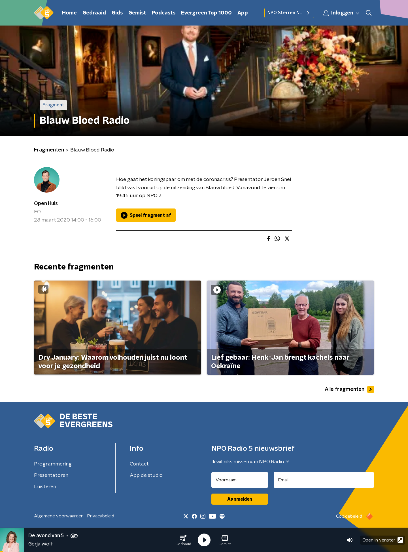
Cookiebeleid (349, 516)
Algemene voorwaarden (59, 516)
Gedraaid (94, 13)
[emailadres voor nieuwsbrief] (324, 480)
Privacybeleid (100, 516)
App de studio (146, 475)
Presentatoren (51, 475)
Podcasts (163, 13)
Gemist (137, 13)
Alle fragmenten (349, 389)
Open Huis (46, 203)
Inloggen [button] (341, 13)
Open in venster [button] (382, 540)
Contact (139, 464)
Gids (117, 13)
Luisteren (45, 486)
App (242, 13)
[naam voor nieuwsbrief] (239, 480)
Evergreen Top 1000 (206, 13)
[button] (183, 540)
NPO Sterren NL (289, 13)
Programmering (53, 464)
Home (69, 13)
